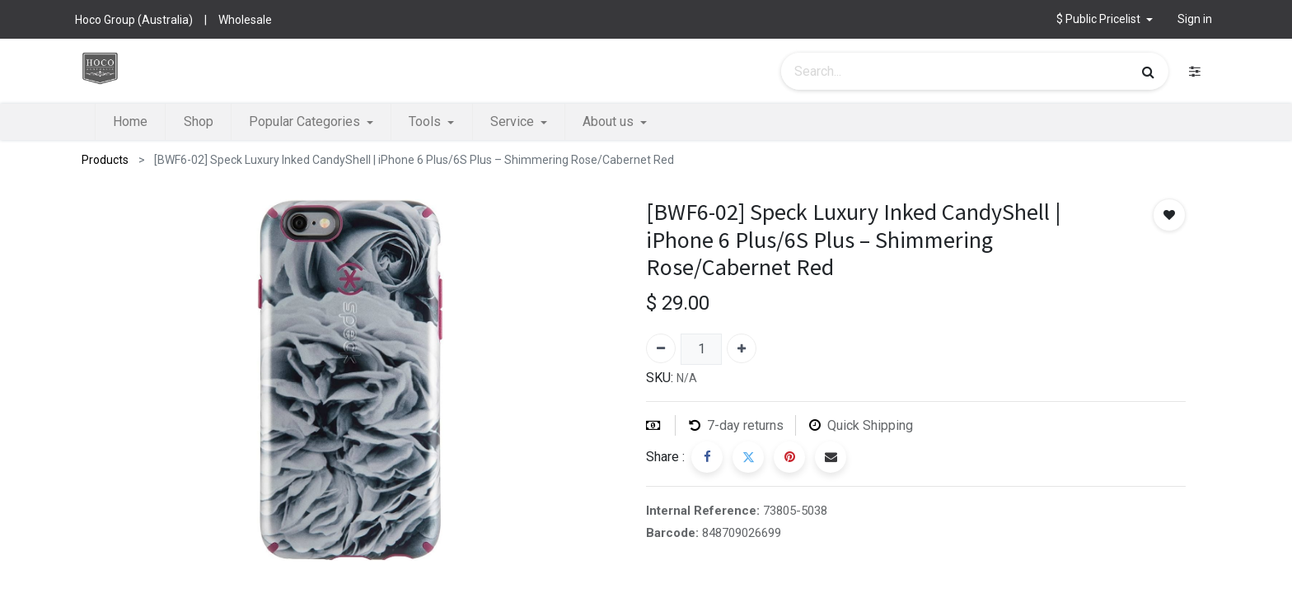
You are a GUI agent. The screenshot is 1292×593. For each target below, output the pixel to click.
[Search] (1148, 72)
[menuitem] (130, 121)
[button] (1104, 19)
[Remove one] (661, 348)
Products (105, 159)
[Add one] (741, 348)
